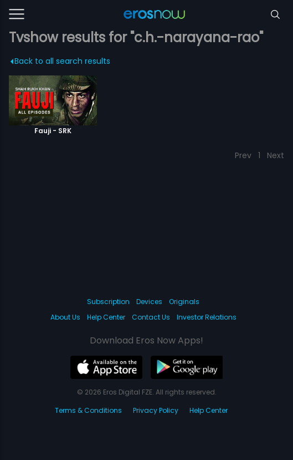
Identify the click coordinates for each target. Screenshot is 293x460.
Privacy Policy (155, 410)
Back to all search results (60, 61)
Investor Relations (207, 317)
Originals (184, 301)
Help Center (106, 317)
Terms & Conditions (88, 410)
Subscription (108, 301)
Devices (149, 301)
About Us (65, 317)
